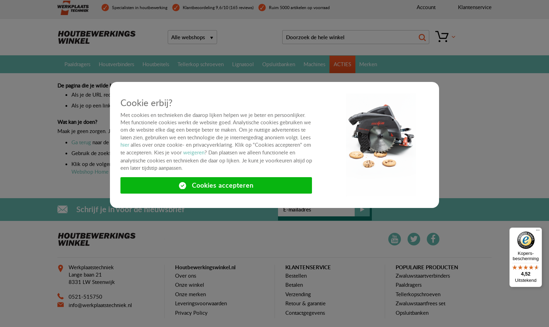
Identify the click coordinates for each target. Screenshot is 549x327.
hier (124, 144)
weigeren (193, 152)
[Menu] (538, 232)
